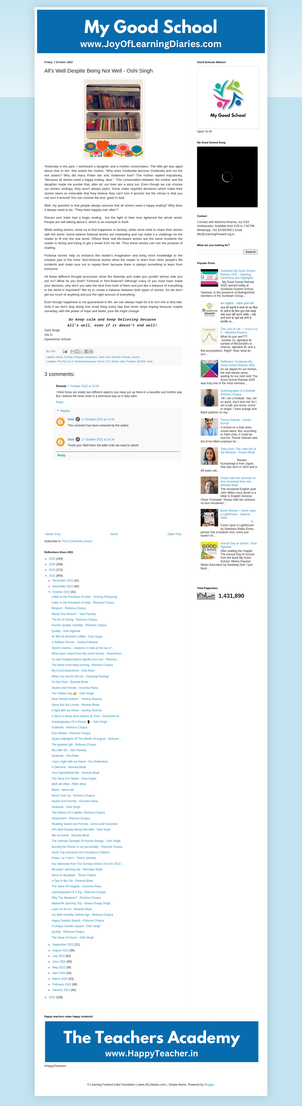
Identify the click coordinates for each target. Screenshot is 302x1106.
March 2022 (60, 979)
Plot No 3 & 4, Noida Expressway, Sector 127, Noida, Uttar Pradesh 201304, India (105, 361)
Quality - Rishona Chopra (68, 931)
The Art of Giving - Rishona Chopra (74, 619)
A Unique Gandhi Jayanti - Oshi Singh (76, 926)
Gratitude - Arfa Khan (65, 755)
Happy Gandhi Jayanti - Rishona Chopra (78, 920)
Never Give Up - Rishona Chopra (73, 795)
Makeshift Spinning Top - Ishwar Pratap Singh (81, 903)
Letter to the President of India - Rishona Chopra (83, 602)
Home (114, 534)
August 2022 (61, 950)
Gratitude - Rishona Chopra (69, 727)
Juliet (102, 357)
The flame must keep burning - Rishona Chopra (82, 665)
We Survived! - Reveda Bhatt (70, 835)
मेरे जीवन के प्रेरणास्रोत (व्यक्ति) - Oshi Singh (77, 636)
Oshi (71, 419)
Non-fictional (113, 357)
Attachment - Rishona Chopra (71, 818)
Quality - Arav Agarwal (66, 631)
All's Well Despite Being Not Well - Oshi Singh (81, 829)
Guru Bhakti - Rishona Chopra (71, 733)
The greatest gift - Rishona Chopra (74, 744)
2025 (52, 558)
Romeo (126, 357)
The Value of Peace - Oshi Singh (73, 937)
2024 (52, 564)
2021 (52, 997)
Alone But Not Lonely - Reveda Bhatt (75, 705)
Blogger (209, 1084)
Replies (65, 411)
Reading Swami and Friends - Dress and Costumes (85, 824)
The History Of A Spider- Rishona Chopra (78, 812)
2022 (52, 575)
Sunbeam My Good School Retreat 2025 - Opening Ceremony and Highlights (238, 274)
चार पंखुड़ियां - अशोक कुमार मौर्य (237, 303)
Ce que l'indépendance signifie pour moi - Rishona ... (86, 659)
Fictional (79, 357)
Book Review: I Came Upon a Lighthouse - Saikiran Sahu (238, 514)
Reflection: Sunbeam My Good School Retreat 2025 (238, 363)
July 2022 (59, 956)
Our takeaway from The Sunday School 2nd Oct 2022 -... (88, 863)
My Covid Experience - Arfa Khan (73, 670)
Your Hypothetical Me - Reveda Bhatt (75, 772)
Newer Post (53, 534)
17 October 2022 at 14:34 (97, 439)
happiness (91, 357)
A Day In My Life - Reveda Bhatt (72, 880)
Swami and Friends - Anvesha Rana (75, 688)
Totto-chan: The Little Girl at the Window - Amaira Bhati (238, 450)
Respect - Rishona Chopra (69, 608)
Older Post (174, 534)
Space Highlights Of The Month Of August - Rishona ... (87, 738)
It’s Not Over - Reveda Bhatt (70, 682)
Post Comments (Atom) (77, 541)
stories (136, 357)
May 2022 (59, 967)
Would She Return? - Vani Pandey (74, 614)
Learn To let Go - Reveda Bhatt (72, 909)
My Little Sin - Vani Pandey (69, 750)
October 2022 (61, 592)
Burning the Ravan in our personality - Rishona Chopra (87, 846)
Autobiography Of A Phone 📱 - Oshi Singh (79, 721)
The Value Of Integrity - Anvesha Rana (76, 886)
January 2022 (61, 990)
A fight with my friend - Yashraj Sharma (77, 710)
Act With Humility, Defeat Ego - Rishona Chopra (82, 914)
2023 (52, 570)
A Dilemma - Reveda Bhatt (69, 767)
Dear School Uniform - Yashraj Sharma (77, 699)
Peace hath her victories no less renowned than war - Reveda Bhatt (238, 481)
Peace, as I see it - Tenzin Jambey (74, 858)
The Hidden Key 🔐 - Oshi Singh (73, 693)
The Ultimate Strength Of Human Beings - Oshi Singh (86, 841)
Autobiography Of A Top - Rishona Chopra (79, 892)
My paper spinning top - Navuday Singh (77, 869)
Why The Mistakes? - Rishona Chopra (76, 897)
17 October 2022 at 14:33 (97, 419)
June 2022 (59, 961)
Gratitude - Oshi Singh (66, 807)
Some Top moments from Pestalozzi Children (81, 852)
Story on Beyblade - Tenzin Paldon (74, 875)
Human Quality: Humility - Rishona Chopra (79, 625)
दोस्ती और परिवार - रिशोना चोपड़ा (69, 784)
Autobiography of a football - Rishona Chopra (239, 392)
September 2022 (63, 944)
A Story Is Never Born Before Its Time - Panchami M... (86, 716)
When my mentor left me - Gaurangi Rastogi (80, 676)
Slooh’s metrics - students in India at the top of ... (83, 648)
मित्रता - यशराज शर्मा (63, 790)
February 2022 (62, 984)
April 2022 (59, 973)
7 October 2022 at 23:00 (83, 386)
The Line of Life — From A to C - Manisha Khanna (239, 330)
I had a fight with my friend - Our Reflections (80, 761)
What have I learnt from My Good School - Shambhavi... (88, 653)
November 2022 (63, 586)
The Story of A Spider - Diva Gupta (74, 778)
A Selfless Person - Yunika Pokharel (75, 642)
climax (59, 357)
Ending (68, 357)
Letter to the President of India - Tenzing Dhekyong (84, 597)
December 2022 (63, 580)
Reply (60, 402)
